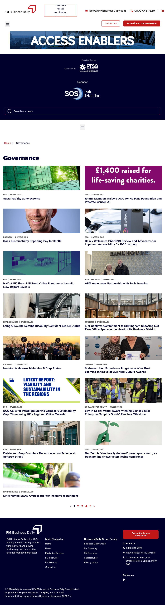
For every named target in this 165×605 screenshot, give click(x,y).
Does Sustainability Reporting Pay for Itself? (32, 241)
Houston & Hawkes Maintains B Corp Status (32, 368)
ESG (5, 194)
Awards (89, 364)
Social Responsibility (96, 406)
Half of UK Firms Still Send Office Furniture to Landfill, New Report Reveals (38, 285)
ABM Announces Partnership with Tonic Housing (116, 283)
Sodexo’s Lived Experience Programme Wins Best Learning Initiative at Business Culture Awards (117, 370)
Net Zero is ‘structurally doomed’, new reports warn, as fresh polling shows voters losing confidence (121, 455)
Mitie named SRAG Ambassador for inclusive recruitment (40, 496)
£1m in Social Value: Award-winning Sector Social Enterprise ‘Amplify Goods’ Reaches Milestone (117, 412)
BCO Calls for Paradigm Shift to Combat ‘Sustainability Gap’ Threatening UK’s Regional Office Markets (39, 412)
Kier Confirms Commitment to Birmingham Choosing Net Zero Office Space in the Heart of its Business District (122, 327)
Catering (8, 364)
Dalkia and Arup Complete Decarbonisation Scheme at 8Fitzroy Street (39, 455)
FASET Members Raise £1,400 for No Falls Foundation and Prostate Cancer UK (123, 200)
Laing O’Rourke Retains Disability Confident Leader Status (41, 326)
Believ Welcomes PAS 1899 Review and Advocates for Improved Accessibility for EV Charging (120, 242)
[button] (7, 24)
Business (7, 237)
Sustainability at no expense (21, 198)
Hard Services (92, 279)
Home (7, 143)
